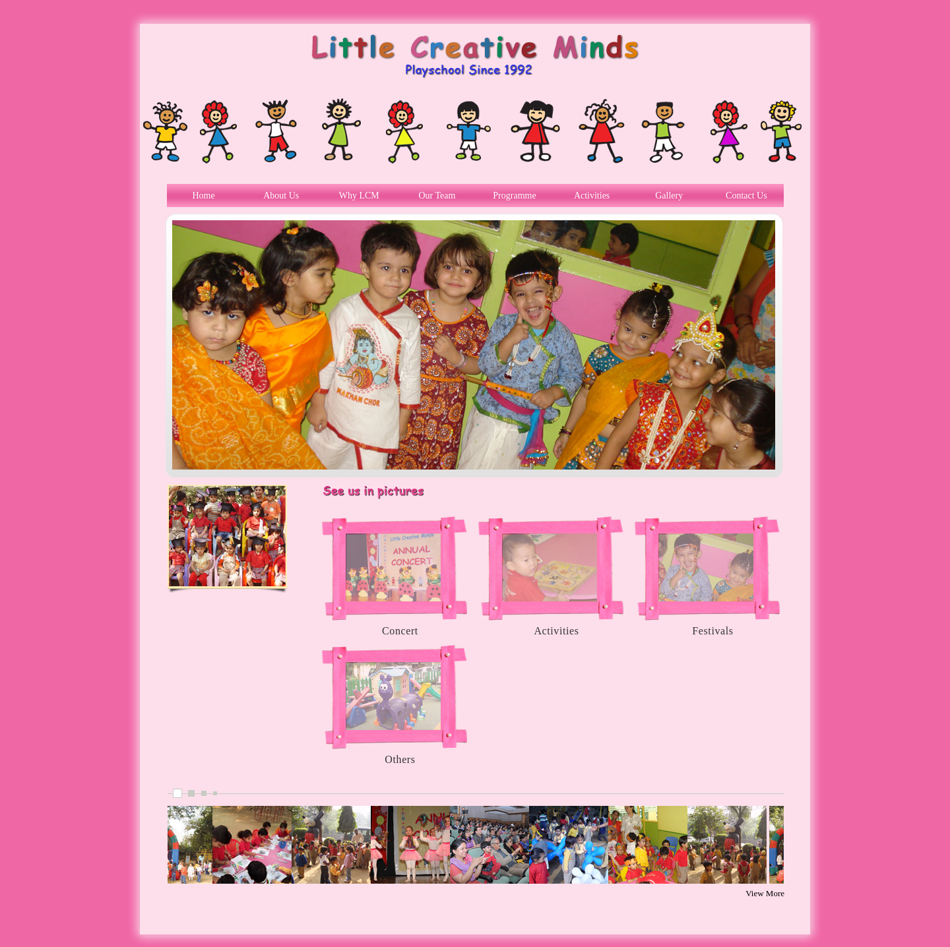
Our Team (436, 195)
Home (203, 195)
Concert (400, 630)
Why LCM (359, 195)
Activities (592, 195)
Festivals (712, 630)
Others (400, 759)
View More (764, 893)
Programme (514, 195)
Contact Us (746, 195)
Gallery (669, 195)
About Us (281, 195)
